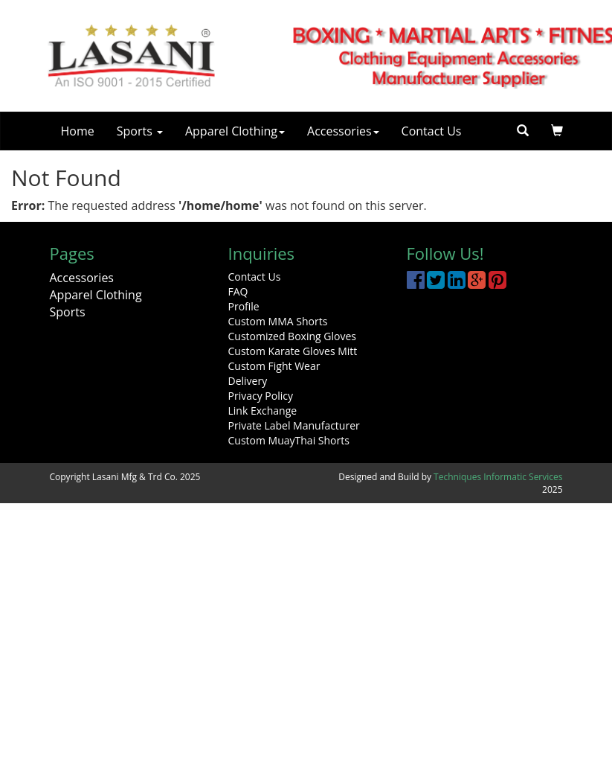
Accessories (343, 131)
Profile (244, 306)
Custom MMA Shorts (278, 321)
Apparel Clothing (235, 131)
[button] (557, 131)
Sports (140, 131)
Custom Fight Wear (274, 366)
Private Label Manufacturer (294, 425)
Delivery (248, 381)
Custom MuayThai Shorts (289, 440)
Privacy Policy (260, 396)
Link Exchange (262, 410)
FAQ (238, 291)
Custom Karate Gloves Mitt (293, 351)
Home (77, 131)
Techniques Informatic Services (498, 476)
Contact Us (432, 131)
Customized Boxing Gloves (292, 336)
